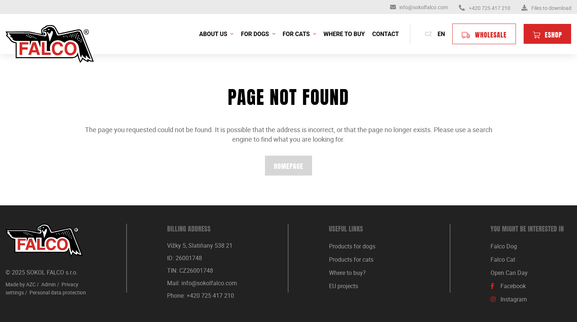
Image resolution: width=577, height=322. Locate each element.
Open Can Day (509, 273)
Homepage (288, 166)
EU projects (343, 286)
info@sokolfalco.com (209, 283)
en (441, 34)
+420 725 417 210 (210, 295)
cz (428, 34)
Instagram (513, 299)
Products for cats (351, 259)
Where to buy (344, 34)
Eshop (553, 35)
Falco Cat (503, 259)
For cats (297, 34)
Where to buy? (347, 273)
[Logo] (44, 240)
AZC (31, 284)
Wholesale (491, 35)
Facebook (513, 286)
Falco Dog (504, 246)
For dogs (255, 34)
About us (214, 34)
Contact (385, 34)
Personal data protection (57, 292)
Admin (48, 284)
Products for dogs (352, 246)
